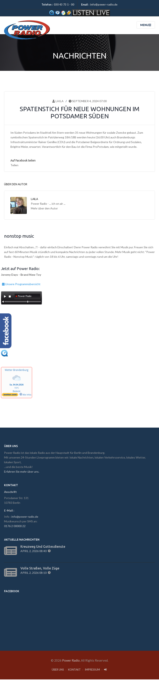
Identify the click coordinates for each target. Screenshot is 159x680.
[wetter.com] (10, 396)
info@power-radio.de (104, 4)
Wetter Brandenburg (16, 370)
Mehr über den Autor (44, 209)
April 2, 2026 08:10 (34, 573)
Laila (57, 101)
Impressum (92, 670)
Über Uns (58, 670)
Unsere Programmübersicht (21, 284)
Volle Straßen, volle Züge (39, 569)
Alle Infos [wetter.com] (25, 395)
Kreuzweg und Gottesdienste (42, 547)
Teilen (14, 165)
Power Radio (71, 661)
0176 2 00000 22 (15, 526)
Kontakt (74, 670)
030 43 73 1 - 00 (64, 4)
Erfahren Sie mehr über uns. (21, 472)
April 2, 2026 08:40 (34, 551)
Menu (145, 25)
